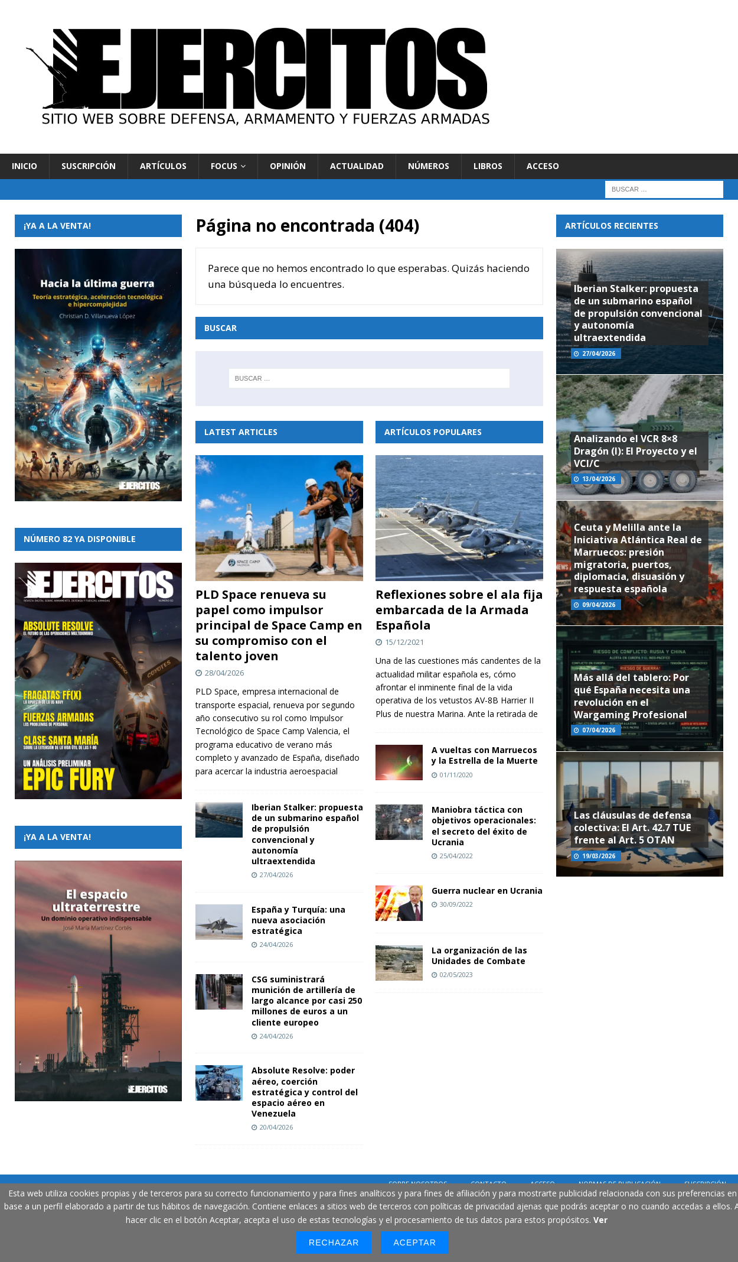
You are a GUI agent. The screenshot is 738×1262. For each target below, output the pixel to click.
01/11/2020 (456, 774)
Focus (224, 165)
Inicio (24, 165)
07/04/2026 (598, 730)
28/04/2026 (224, 672)
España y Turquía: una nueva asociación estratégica (298, 920)
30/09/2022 (456, 904)
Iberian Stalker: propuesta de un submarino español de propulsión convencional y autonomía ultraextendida (307, 834)
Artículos (163, 165)
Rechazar (334, 1242)
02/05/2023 (456, 974)
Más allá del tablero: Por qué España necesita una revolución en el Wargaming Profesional (632, 696)
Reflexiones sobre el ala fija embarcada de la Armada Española (459, 609)
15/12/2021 (404, 642)
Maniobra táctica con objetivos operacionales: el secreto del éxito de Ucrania (484, 826)
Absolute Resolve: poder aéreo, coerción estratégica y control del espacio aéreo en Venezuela (305, 1092)
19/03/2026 (598, 856)
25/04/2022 (456, 855)
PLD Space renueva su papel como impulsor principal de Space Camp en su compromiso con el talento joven (279, 625)
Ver (600, 1219)
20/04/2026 (276, 1127)
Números (428, 165)
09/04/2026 (598, 605)
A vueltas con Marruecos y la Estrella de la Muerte (485, 755)
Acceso (543, 165)
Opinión (288, 165)
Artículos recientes (611, 225)
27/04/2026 (276, 874)
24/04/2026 (276, 944)
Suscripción (88, 165)
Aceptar (414, 1242)
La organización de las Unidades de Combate (479, 955)
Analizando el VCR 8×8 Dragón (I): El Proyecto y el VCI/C (635, 451)
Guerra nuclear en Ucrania (487, 890)
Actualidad (357, 165)
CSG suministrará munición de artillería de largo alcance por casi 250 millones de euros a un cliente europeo (307, 1001)
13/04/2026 (598, 479)
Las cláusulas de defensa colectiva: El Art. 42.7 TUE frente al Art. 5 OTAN (632, 827)
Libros (488, 165)
